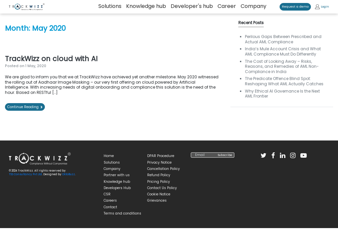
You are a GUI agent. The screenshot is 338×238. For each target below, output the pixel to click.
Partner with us (117, 175)
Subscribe (225, 155)
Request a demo (295, 6)
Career (227, 6)
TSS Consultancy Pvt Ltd (25, 174)
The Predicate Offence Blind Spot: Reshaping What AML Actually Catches (284, 81)
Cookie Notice (158, 194)
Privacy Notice (159, 162)
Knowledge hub (146, 6)
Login (322, 6)
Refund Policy (158, 175)
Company (253, 6)
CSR (107, 194)
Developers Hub (117, 187)
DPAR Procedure (160, 155)
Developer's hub (192, 6)
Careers (110, 200)
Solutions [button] (109, 6)
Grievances (157, 200)
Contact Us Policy (162, 187)
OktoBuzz (68, 174)
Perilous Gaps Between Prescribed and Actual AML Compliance (283, 39)
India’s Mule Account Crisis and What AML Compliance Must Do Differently (283, 51)
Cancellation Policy (163, 168)
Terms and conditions (122, 213)
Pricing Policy (158, 181)
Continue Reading (25, 106)
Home (109, 155)
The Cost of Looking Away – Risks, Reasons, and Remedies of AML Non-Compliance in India (282, 66)
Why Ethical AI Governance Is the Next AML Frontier (282, 93)
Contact (110, 207)
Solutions (112, 162)
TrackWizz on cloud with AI (51, 58)
